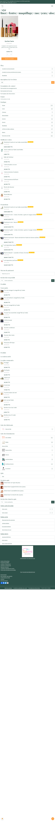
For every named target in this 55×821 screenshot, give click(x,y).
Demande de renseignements (9, 88)
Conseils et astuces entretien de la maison (27, 72)
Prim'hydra (7, 370)
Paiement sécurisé (5, 567)
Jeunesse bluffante (6, 537)
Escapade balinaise (6, 526)
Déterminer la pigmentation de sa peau (15, 486)
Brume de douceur (9, 187)
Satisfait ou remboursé (6, 565)
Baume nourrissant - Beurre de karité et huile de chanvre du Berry (22, 237)
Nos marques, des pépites (6, 576)
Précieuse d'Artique (9, 342)
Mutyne (27, 454)
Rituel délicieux (8, 194)
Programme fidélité (5, 562)
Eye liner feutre (9, 41)
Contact (2, 579)
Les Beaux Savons (27, 464)
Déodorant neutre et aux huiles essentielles (16, 142)
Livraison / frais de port (6, 564)
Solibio (27, 442)
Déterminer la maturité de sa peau (13, 495)
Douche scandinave (9, 327)
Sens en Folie (27, 446)
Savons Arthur (27, 450)
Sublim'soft (7, 377)
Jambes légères (5, 523)
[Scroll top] (52, 818)
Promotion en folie (27, 136)
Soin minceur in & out (6, 529)
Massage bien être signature (8, 520)
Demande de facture (6, 91)
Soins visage (5, 512)
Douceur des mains (9, 335)
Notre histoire (4, 574)
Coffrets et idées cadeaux (27, 129)
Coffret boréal (8, 320)
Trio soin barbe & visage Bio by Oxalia (14, 298)
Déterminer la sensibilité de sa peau (13, 491)
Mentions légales (8, 588)
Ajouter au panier (9, 58)
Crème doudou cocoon (10, 164)
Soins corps (4, 509)
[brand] (2, 6)
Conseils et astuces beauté (27, 69)
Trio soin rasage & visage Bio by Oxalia (14, 290)
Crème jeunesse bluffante (11, 179)
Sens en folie (27, 429)
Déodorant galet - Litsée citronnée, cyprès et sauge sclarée (20, 230)
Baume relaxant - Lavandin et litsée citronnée (16, 253)
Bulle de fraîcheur (8, 157)
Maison (27, 132)
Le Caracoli (27, 468)
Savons (27, 122)
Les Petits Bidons (27, 459)
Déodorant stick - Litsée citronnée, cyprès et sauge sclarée (20, 214)
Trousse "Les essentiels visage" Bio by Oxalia (16, 313)
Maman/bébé (27, 115)
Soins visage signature (7, 543)
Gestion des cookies (45, 588)
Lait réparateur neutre (10, 245)
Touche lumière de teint (10, 392)
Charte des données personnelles (8, 570)
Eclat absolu (4, 540)
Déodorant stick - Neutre (11, 222)
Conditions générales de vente (7, 568)
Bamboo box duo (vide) (10, 407)
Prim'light (6, 362)
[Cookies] (2, 818)
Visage (27, 105)
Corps (27, 109)
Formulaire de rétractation (8, 93)
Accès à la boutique (5, 561)
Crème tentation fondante (11, 172)
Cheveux (27, 112)
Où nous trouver (4, 580)
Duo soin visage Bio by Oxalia (12, 305)
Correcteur (7, 385)
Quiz (3, 476)
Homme (27, 119)
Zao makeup (27, 437)
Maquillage (27, 75)
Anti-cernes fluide (9, 400)
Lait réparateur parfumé (11, 260)
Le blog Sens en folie (5, 577)
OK (53, 82)
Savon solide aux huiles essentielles (13, 149)
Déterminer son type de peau (12, 482)
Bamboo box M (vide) (10, 415)
